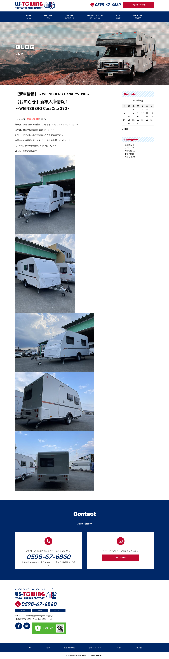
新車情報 (129, 145)
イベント (129, 148)
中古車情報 (130, 154)
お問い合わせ (138, 5)
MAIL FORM (121, 557)
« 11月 (125, 129)
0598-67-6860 (48, 557)
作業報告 (130, 151)
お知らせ (130, 157)
